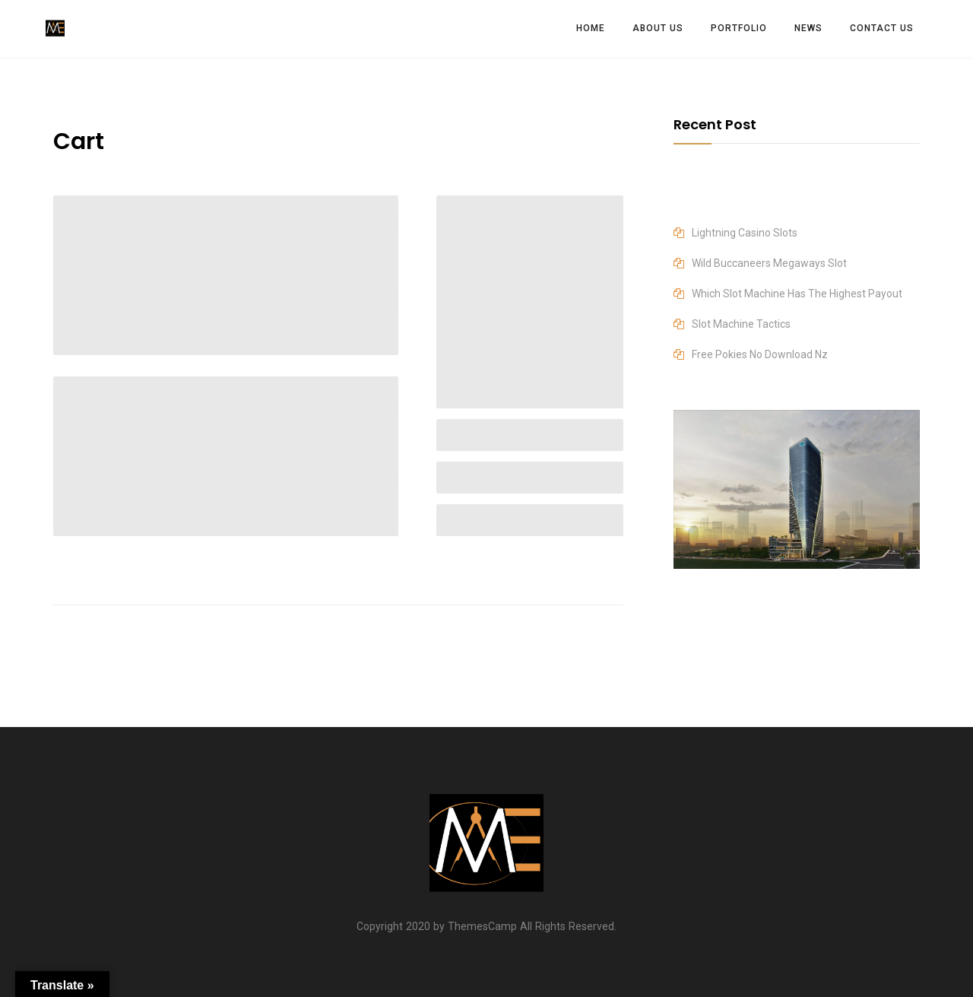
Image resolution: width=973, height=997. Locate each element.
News (808, 28)
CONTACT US (882, 28)
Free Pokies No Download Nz (760, 354)
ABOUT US (657, 28)
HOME (590, 28)
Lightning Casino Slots (744, 233)
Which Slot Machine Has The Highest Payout (797, 293)
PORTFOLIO (739, 28)
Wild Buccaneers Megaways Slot (769, 263)
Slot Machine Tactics (741, 324)
